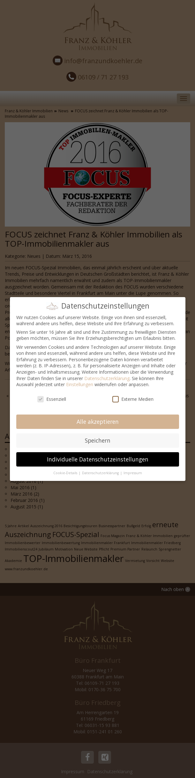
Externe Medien (133, 398)
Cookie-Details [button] (65, 472)
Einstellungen (79, 383)
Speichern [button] (97, 439)
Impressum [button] (133, 472)
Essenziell (51, 398)
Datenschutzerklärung (107, 377)
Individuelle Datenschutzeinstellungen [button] (97, 458)
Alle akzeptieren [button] (98, 420)
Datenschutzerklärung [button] (101, 472)
